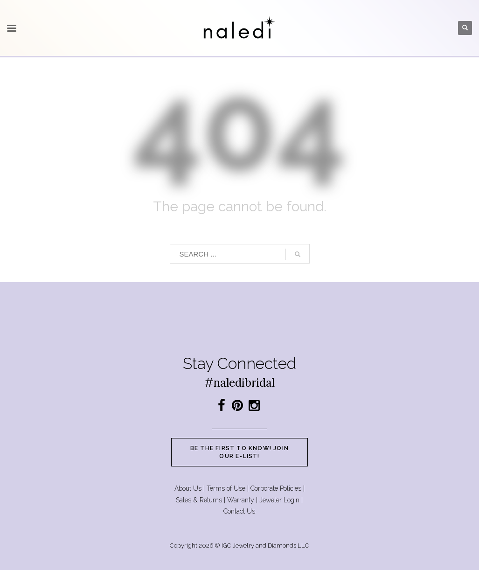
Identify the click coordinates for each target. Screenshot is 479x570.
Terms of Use (226, 488)
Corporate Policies (275, 488)
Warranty (240, 500)
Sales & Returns (199, 500)
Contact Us (239, 511)
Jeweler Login (279, 500)
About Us (187, 488)
